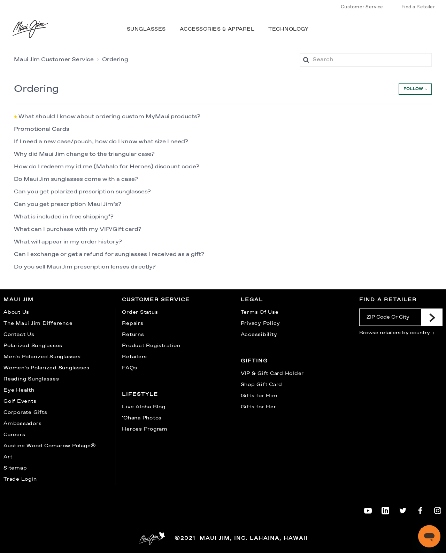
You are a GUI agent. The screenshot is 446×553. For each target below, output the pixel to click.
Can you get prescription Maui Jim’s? (67, 204)
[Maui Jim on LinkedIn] (385, 509)
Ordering (115, 59)
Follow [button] (413, 89)
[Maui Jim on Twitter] (403, 509)
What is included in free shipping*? (64, 217)
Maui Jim (18, 300)
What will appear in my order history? (68, 242)
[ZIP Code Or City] (390, 317)
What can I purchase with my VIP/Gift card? (77, 229)
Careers (14, 435)
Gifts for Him (259, 396)
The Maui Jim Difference (37, 323)
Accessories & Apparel (217, 29)
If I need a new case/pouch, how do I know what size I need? (101, 141)
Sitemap (15, 468)
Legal (252, 300)
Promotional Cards (41, 129)
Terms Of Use (260, 312)
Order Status (140, 312)
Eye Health (18, 390)
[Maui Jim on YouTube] (368, 509)
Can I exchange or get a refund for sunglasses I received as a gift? (109, 254)
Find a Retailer (418, 7)
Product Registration (151, 346)
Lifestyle (140, 394)
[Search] (366, 60)
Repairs (132, 323)
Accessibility (259, 334)
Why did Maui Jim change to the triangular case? (84, 154)
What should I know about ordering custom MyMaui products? (109, 116)
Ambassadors (22, 423)
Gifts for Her (258, 407)
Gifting (254, 361)
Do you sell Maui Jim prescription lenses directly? (85, 267)
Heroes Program (145, 429)
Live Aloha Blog (143, 407)
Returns (133, 334)
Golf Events (19, 401)
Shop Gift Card (262, 385)
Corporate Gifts (25, 412)
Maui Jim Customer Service (54, 59)
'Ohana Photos (142, 418)
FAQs (129, 368)
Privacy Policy (260, 323)
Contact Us (18, 334)
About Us (16, 312)
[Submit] (432, 317)
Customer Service (362, 7)
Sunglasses (146, 29)
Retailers (134, 357)
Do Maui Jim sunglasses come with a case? (76, 179)
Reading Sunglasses (31, 379)
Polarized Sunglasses (32, 346)
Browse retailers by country (397, 333)
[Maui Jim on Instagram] (437, 509)
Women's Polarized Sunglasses (46, 368)
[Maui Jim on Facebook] (420, 509)
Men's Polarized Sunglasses (42, 357)
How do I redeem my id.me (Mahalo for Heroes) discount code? (106, 166)
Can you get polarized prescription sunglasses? (82, 191)
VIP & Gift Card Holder (272, 373)
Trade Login (20, 479)
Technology (288, 29)
